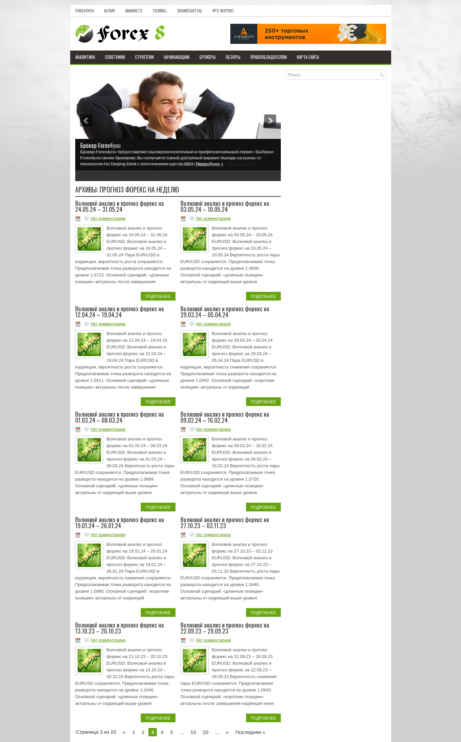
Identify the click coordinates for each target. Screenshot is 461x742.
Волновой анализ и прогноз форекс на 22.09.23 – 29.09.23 (225, 628)
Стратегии (144, 57)
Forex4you (84, 10)
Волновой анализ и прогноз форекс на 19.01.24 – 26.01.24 (119, 522)
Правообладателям (268, 57)
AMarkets (133, 10)
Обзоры (233, 57)
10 (193, 732)
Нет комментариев (108, 218)
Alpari (109, 10)
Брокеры (208, 57)
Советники (115, 57)
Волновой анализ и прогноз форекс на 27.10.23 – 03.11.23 (225, 522)
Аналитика (85, 57)
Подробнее (157, 296)
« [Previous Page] (124, 732)
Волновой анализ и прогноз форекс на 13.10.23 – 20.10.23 (119, 628)
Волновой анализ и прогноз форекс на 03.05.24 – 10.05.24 (225, 206)
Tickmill (159, 10)
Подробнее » (209, 163)
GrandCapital (189, 10)
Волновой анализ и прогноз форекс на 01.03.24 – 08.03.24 (119, 417)
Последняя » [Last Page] (250, 732)
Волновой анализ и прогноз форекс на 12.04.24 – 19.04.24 (119, 311)
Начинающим (177, 57)
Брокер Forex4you (100, 145)
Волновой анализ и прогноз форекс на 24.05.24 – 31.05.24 (119, 206)
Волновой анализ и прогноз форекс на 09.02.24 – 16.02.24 (225, 417)
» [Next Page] (227, 732)
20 (206, 732)
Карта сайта (308, 57)
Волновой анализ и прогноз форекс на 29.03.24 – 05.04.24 (225, 311)
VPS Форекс (223, 10)
